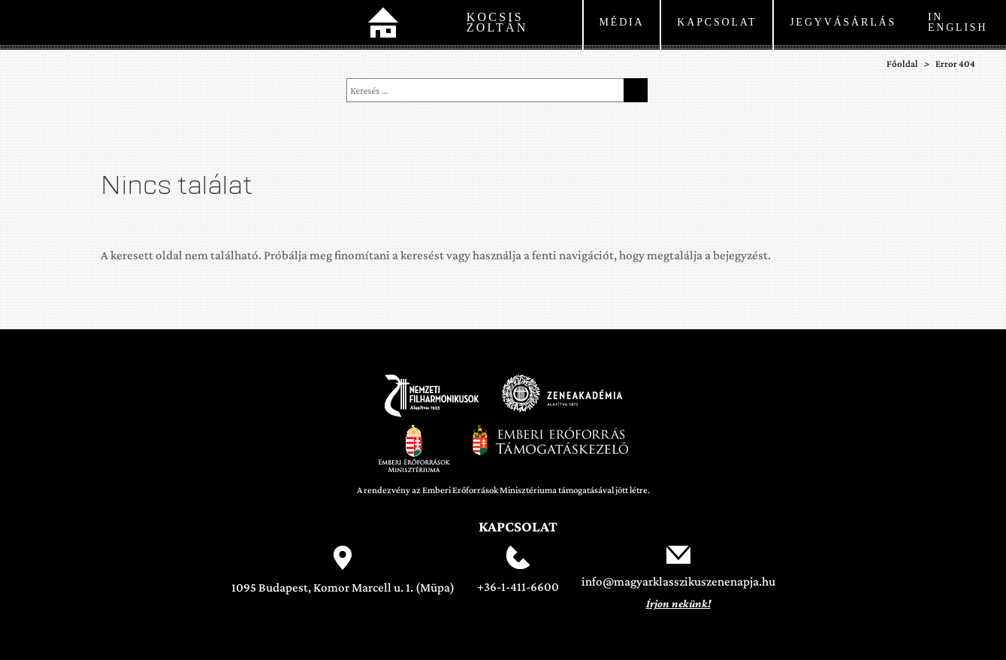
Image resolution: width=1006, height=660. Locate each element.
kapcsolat (717, 22)
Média (622, 22)
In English (957, 22)
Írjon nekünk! (678, 604)
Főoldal (383, 25)
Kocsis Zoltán (497, 22)
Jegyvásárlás (843, 22)
